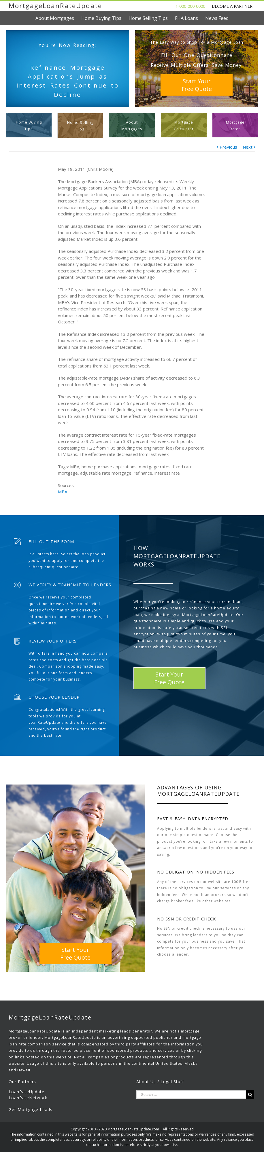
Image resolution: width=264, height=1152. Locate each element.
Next (247, 147)
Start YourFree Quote (197, 85)
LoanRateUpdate (26, 1091)
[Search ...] (191, 1094)
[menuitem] (58, 18)
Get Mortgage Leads (30, 1109)
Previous (228, 147)
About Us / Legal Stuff (160, 1081)
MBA (62, 491)
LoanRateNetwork (28, 1097)
